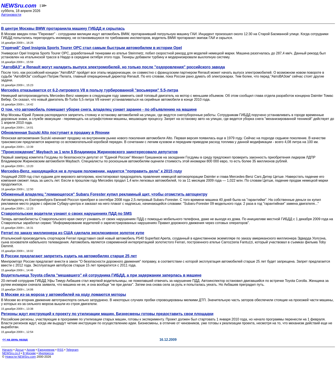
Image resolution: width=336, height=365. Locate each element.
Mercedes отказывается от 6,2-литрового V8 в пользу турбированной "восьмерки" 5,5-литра (89, 90)
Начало (7, 350)
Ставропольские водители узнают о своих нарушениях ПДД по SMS (66, 213)
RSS (60, 350)
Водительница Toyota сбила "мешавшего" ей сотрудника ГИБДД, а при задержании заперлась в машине (101, 275)
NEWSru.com (18, 5)
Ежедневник (46, 350)
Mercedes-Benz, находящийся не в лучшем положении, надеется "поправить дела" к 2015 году (91, 171)
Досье (19, 350)
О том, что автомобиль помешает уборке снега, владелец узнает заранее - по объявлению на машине (99, 109)
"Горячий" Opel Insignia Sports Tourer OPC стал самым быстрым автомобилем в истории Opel (91, 48)
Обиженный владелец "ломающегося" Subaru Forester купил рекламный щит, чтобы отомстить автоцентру (104, 194)
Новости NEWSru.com (20, 356)
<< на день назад (15, 339)
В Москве (29, 353)
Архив (31, 350)
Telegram (72, 350)
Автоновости (11, 14)
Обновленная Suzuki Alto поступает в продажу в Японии (55, 132)
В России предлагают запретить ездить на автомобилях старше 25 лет (69, 256)
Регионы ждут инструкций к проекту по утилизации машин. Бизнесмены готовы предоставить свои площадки (107, 314)
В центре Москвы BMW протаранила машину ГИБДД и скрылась (63, 28)
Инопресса (46, 353)
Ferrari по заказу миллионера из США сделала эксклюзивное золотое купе (72, 233)
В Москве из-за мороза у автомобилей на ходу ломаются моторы (63, 294)
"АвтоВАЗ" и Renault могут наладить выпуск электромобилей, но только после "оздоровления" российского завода (113, 67)
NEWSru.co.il (11, 353)
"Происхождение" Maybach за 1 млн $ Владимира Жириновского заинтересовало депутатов (89, 152)
